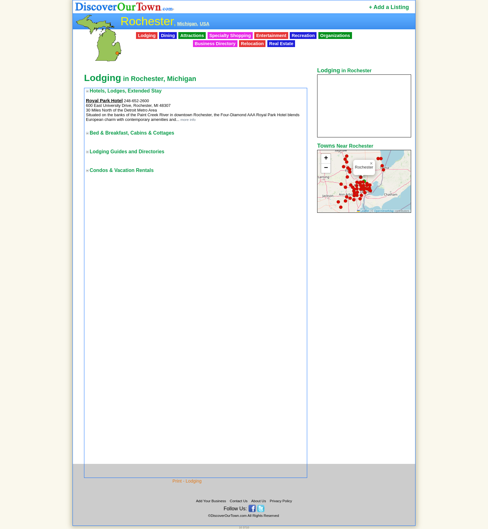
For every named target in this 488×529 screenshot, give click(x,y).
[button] (350, 172)
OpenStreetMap (384, 210)
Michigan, (187, 23)
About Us (258, 501)
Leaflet (363, 210)
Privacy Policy (281, 501)
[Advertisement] (365, 312)
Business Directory (215, 43)
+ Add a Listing (389, 7)
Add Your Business (211, 501)
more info (188, 119)
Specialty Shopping (230, 35)
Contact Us (238, 501)
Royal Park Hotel (104, 100)
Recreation (303, 35)
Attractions (192, 35)
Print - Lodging (187, 481)
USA (204, 23)
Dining (168, 35)
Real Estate (281, 43)
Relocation (252, 43)
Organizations (335, 35)
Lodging (147, 35)
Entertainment (271, 35)
